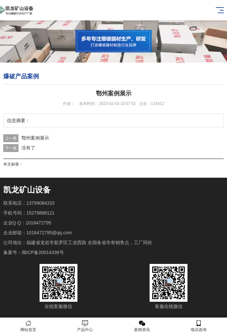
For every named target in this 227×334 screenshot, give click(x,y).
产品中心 (85, 326)
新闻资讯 (142, 326)
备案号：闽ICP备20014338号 (33, 252)
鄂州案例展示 (35, 138)
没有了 (28, 147)
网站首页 (28, 326)
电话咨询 (198, 326)
